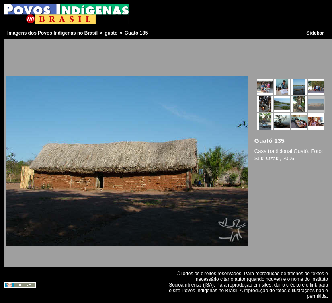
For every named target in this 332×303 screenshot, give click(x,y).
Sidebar (315, 33)
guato (111, 33)
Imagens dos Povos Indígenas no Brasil (52, 33)
